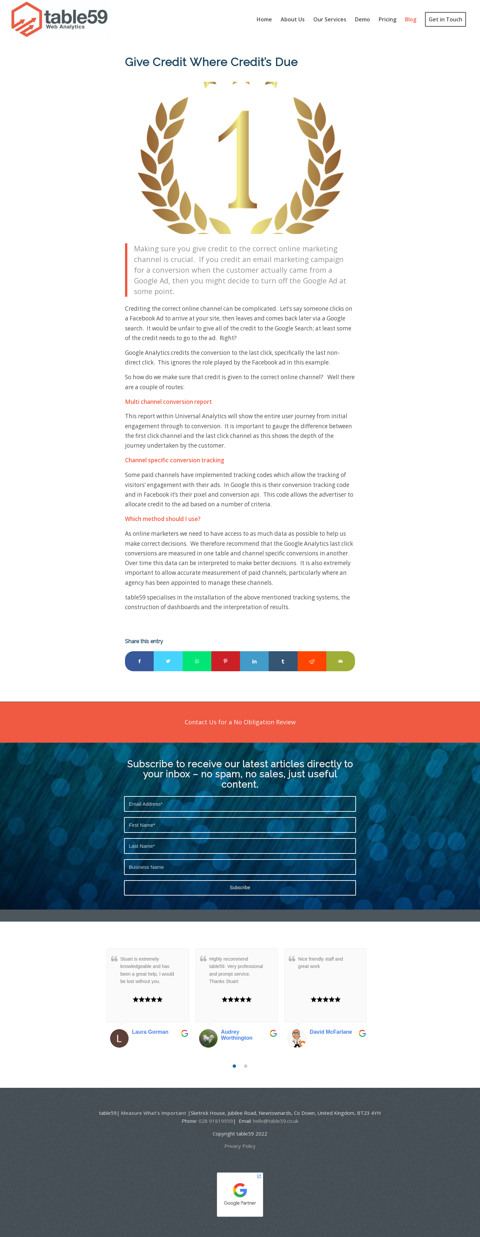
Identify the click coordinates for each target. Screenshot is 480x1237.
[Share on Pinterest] (225, 661)
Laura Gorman (150, 1032)
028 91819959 (216, 1121)
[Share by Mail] (340, 661)
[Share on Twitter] (168, 661)
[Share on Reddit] (312, 661)
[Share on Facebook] (139, 661)
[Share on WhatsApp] (197, 661)
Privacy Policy (240, 1146)
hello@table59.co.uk (275, 1121)
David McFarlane (331, 1032)
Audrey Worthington (237, 1035)
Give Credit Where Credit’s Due (211, 62)
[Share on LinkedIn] (254, 661)
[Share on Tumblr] (283, 661)
